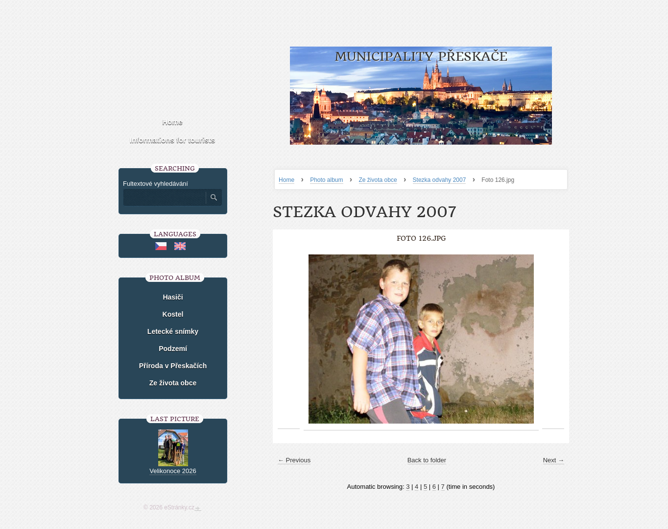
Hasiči (173, 297)
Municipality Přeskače (420, 56)
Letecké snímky (172, 331)
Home (286, 179)
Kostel (173, 314)
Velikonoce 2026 (172, 471)
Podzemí (173, 349)
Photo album (326, 179)
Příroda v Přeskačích (173, 366)
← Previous (294, 460)
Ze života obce (378, 179)
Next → (553, 460)
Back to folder (427, 460)
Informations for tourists (172, 140)
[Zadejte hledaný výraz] (164, 197)
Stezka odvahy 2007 (439, 179)
